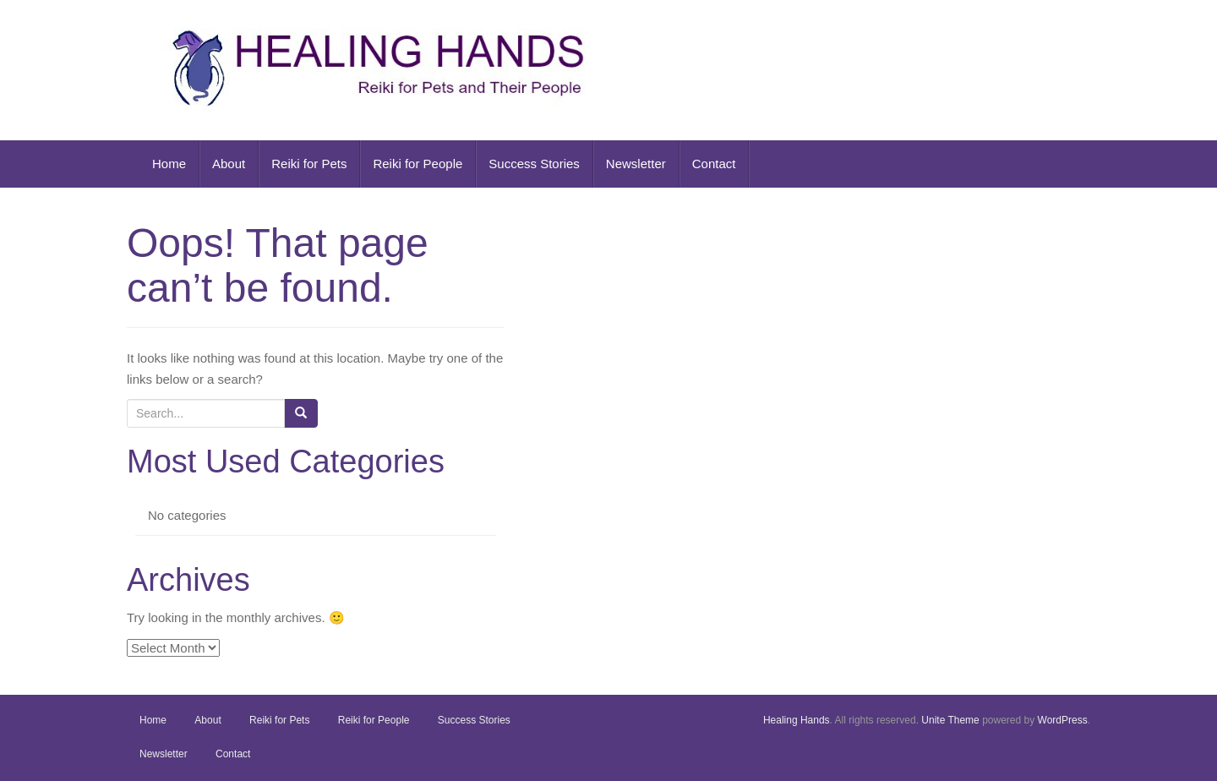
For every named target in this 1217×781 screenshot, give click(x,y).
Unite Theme (950, 720)
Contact (714, 163)
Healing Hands (796, 720)
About (228, 163)
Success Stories (534, 163)
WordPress (1063, 720)
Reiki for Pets (309, 163)
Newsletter (636, 163)
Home (169, 163)
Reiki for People (417, 163)
